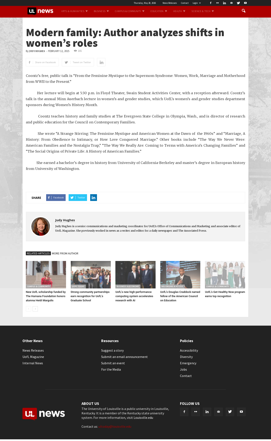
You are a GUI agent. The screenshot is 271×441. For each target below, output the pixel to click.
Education (159, 11)
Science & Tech (202, 11)
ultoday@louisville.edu (114, 426)
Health (179, 11)
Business (101, 11)
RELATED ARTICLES (38, 253)
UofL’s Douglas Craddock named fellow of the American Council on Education (180, 296)
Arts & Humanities (74, 11)
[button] (243, 11)
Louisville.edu (143, 417)
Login (197, 2)
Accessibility (189, 350)
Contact (185, 2)
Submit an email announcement (124, 357)
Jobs (183, 369)
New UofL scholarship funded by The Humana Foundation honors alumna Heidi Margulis (46, 296)
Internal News (32, 363)
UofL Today (78, 286)
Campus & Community (129, 11)
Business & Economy (128, 286)
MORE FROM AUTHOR (65, 253)
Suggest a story (112, 350)
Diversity (186, 357)
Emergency (188, 363)
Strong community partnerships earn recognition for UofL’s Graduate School (90, 296)
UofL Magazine (33, 357)
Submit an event (113, 363)
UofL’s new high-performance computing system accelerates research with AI (134, 296)
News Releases (170, 2)
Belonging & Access (172, 286)
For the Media (111, 369)
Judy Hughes (37, 51)
